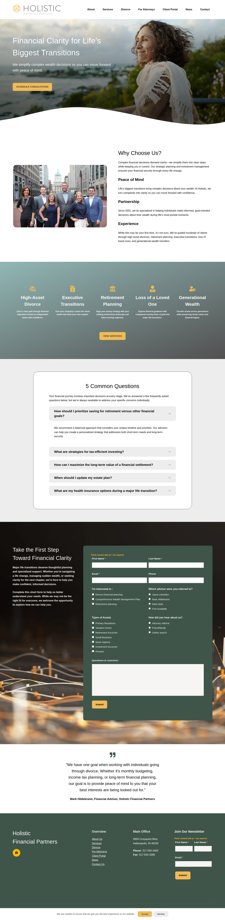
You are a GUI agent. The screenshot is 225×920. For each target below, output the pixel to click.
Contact (205, 9)
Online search (159, 632)
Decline (160, 914)
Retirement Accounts (106, 632)
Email (96, 573)
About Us (97, 839)
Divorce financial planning (109, 594)
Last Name (155, 558)
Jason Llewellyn (160, 594)
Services (108, 9)
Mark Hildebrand (161, 599)
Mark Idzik (157, 604)
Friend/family (159, 627)
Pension (99, 651)
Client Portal (170, 9)
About (91, 9)
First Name (99, 558)
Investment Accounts (106, 646)
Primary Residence (105, 623)
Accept (144, 914)
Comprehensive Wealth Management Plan (117, 599)
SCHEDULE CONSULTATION (32, 86)
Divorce (125, 9)
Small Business (103, 637)
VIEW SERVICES (112, 336)
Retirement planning (106, 604)
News (189, 9)
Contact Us (98, 864)
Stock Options (102, 642)
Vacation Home (103, 627)
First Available (159, 608)
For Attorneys (146, 9)
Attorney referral (160, 623)
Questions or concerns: (105, 660)
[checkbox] (93, 594)
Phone (152, 573)
